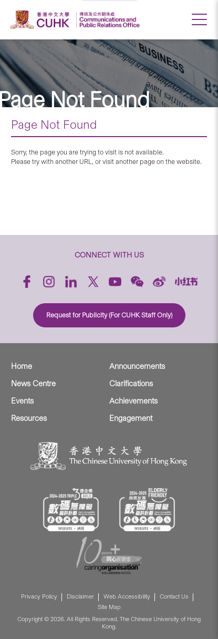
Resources (29, 418)
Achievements (133, 401)
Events (22, 401)
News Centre (33, 383)
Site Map (109, 607)
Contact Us (174, 596)
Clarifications (131, 383)
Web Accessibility (126, 596)
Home (21, 366)
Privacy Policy (39, 596)
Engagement (130, 418)
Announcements (137, 366)
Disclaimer (80, 596)
